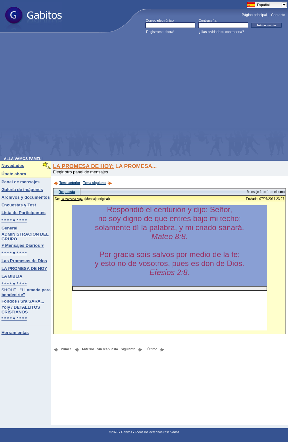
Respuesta (67, 192)
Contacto (278, 15)
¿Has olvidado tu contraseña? (221, 32)
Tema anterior (66, 183)
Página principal (254, 15)
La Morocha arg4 (72, 199)
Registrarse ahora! (160, 32)
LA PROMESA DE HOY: (83, 166)
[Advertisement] (60, 97)
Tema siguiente (97, 183)
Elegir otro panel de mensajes (80, 172)
